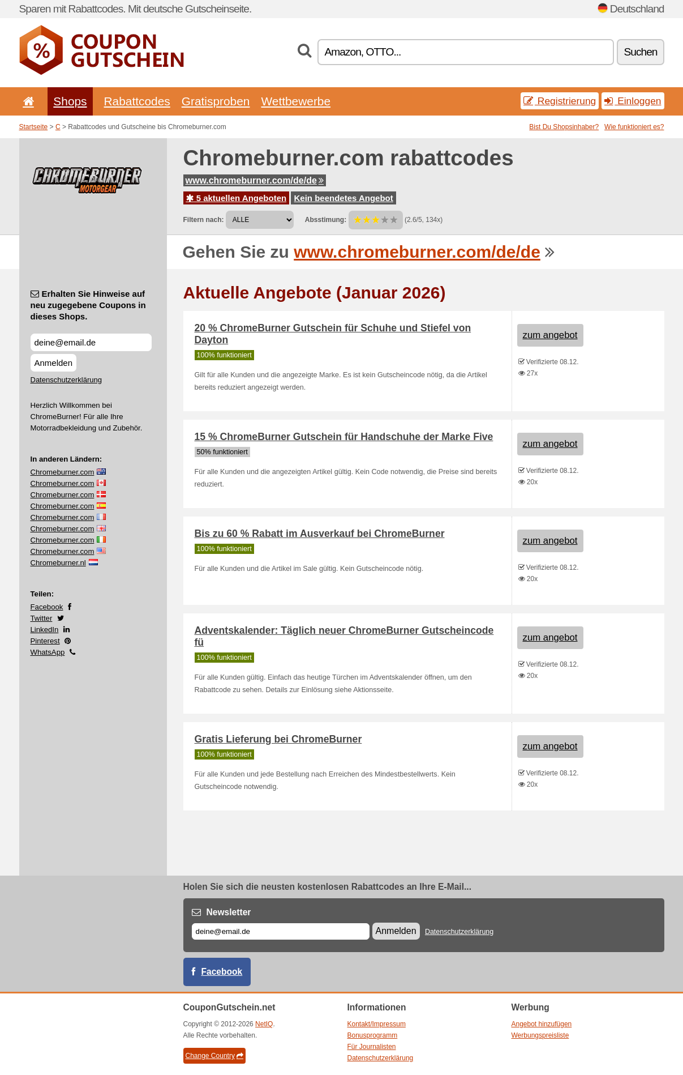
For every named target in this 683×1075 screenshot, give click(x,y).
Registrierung (559, 100)
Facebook (47, 607)
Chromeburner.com (62, 472)
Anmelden (54, 363)
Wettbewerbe (295, 101)
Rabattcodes (137, 101)
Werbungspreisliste (540, 1035)
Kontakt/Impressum (376, 1024)
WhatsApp (48, 652)
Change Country (214, 1056)
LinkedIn (45, 629)
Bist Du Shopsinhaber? (564, 127)
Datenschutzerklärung (66, 380)
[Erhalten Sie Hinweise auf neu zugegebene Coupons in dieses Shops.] (91, 342)
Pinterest (45, 641)
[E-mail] (281, 931)
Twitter (42, 618)
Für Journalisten (371, 1047)
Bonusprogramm (372, 1035)
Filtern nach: (203, 220)
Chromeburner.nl (58, 562)
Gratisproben (216, 101)
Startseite (33, 127)
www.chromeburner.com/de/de (255, 180)
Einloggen (632, 100)
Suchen (640, 52)
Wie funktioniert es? (634, 127)
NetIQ (264, 1024)
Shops (70, 101)
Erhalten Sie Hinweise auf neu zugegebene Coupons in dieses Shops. (88, 305)
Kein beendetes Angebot (343, 198)
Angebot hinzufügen (542, 1024)
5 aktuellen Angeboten (236, 198)
